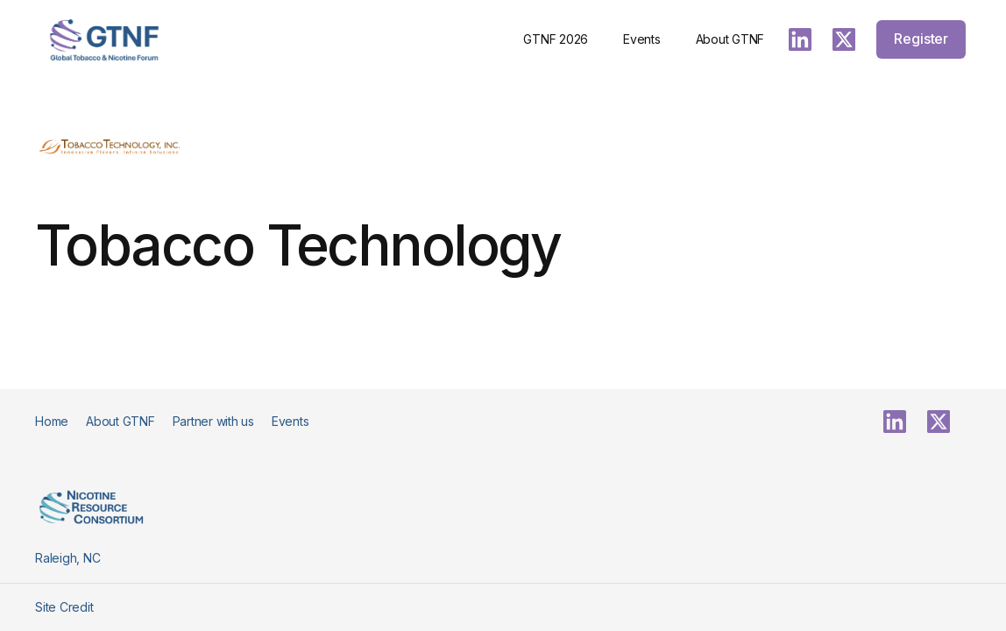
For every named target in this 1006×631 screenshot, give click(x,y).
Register (921, 38)
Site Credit (64, 606)
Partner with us (213, 421)
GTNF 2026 (555, 39)
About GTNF (730, 39)
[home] (103, 39)
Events (642, 39)
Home (51, 421)
